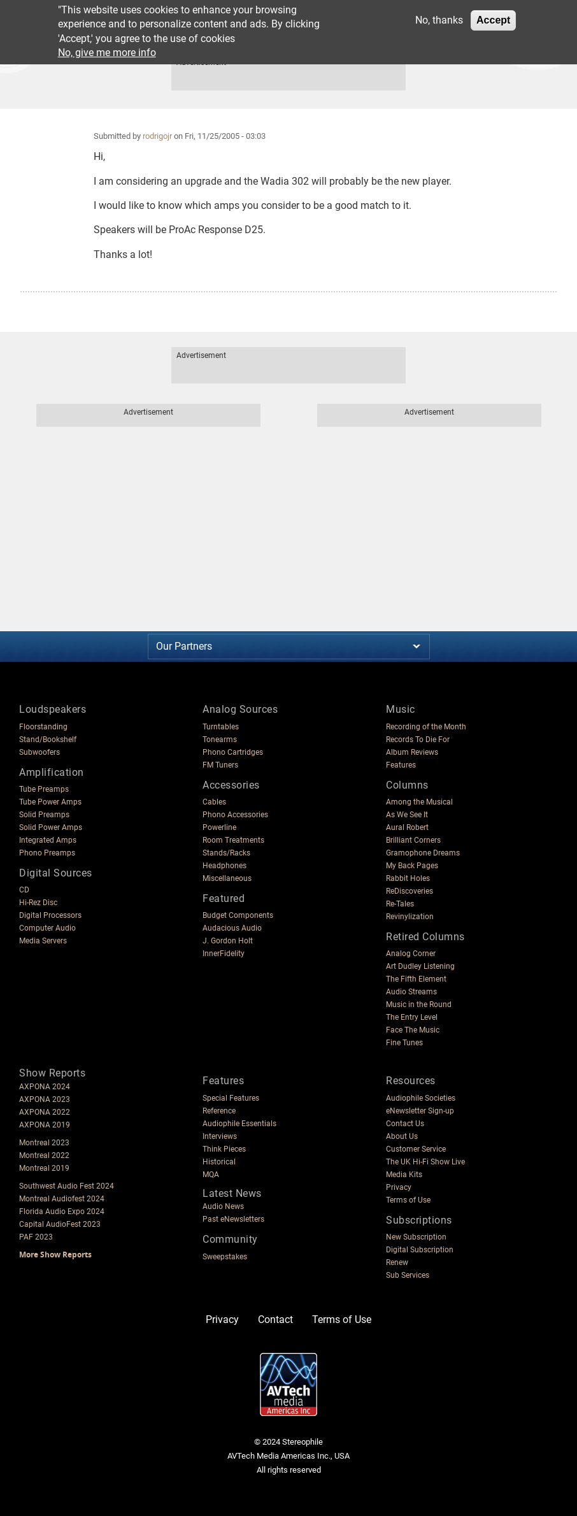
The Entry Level (412, 1017)
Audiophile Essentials (239, 1123)
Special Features (231, 1098)
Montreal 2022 (44, 1155)
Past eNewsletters (233, 1219)
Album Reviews (412, 752)
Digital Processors (50, 915)
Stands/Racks (226, 852)
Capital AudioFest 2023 (60, 1224)
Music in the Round (419, 1004)
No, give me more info (107, 52)
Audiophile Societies (420, 1098)
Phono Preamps (47, 852)
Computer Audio (47, 928)
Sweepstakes (225, 1256)
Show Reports (52, 1073)
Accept (493, 20)
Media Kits (404, 1174)
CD (24, 889)
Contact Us (405, 1123)
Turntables (221, 726)
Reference (219, 1110)
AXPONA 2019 (44, 1124)
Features (401, 765)
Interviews (220, 1136)
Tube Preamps (44, 789)
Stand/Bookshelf (47, 739)
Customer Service (416, 1149)
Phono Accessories (235, 814)
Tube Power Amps (50, 801)
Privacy (398, 1187)
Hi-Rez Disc (38, 902)
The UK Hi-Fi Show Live (425, 1161)
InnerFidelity (224, 953)
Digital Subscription (419, 1249)
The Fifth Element (416, 979)
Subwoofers (39, 752)
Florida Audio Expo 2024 (61, 1211)
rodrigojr (157, 136)
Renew (397, 1262)
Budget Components (238, 915)
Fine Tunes (404, 1042)
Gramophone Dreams (423, 852)
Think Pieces (224, 1149)
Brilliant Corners (413, 840)
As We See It (407, 814)
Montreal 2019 (44, 1168)
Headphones (224, 865)
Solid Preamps (44, 814)
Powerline (219, 827)
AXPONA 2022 (44, 1112)
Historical (219, 1161)
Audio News (223, 1206)
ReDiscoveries (409, 891)
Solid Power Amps (50, 827)
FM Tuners (220, 765)
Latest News (232, 1193)
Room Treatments (233, 840)
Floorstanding (43, 726)
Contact (275, 1319)
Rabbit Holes (408, 878)
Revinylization (410, 916)
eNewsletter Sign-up (420, 1110)
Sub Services (407, 1275)
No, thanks (439, 20)
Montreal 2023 (44, 1142)
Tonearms (220, 739)
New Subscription (416, 1237)
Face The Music (412, 1030)
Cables (214, 801)
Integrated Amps (47, 840)
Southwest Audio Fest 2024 (66, 1186)
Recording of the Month (426, 726)
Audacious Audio (232, 928)
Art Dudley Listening (420, 966)
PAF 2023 (36, 1237)
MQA (211, 1174)
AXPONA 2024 (44, 1086)
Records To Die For (418, 739)
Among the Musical (419, 801)
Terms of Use (408, 1200)
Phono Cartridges (233, 752)
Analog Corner (411, 953)
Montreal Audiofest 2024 (61, 1198)
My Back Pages (412, 865)
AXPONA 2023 (44, 1099)
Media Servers (43, 940)
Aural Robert (407, 827)
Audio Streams (411, 991)
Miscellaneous (227, 878)
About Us (402, 1136)
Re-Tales (400, 903)
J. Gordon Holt (228, 940)
